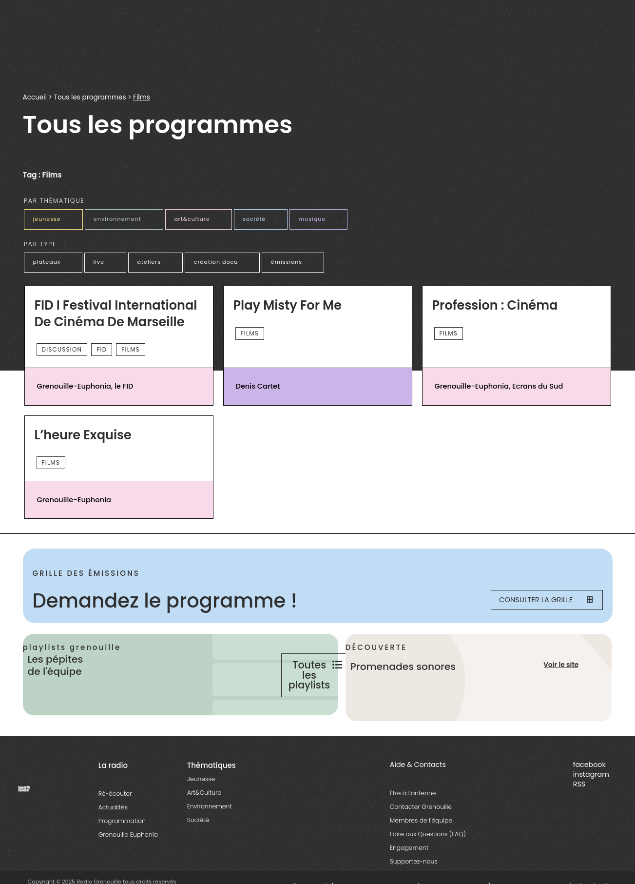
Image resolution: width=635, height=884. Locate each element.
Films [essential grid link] (130, 346)
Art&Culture (204, 821)
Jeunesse (201, 808)
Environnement (209, 835)
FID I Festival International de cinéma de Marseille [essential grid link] (117, 310)
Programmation (122, 849)
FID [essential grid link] (101, 346)
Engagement (409, 876)
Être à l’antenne (413, 822)
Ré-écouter (115, 822)
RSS (579, 813)
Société (198, 849)
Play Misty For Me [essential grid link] (288, 302)
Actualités (113, 836)
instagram (591, 803)
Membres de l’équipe (421, 849)
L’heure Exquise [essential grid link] (84, 432)
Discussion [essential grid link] (62, 346)
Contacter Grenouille (421, 835)
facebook (589, 793)
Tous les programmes (90, 97)
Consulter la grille (540, 598)
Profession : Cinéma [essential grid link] (495, 302)
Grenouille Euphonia (128, 863)
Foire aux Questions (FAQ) (428, 863)
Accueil (35, 97)
